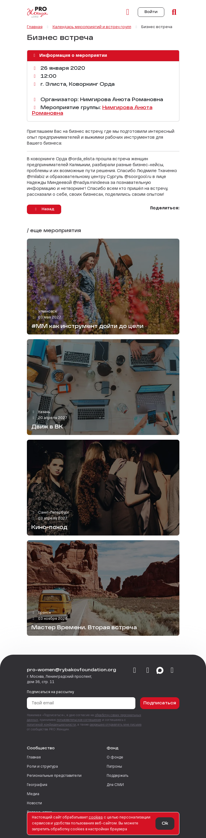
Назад (44, 209)
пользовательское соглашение (79, 720)
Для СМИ (115, 785)
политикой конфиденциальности (51, 724)
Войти (151, 12)
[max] (160, 670)
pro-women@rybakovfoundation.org (71, 670)
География (37, 785)
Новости (34, 803)
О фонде (115, 757)
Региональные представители (54, 776)
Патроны (114, 767)
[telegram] (148, 670)
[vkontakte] (135, 670)
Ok (165, 823)
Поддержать (117, 776)
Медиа (33, 794)
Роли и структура (42, 767)
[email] (172, 670)
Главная (34, 757)
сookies (96, 817)
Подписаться (159, 703)
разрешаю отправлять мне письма (116, 724)
